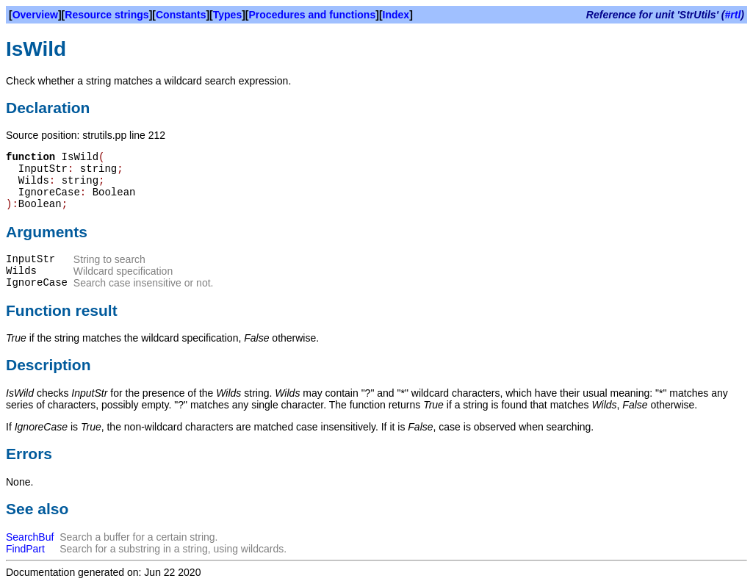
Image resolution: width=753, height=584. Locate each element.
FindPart (25, 549)
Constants (181, 15)
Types (227, 15)
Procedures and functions (312, 15)
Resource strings (106, 15)
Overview (35, 15)
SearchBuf (30, 537)
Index (396, 15)
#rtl (733, 15)
